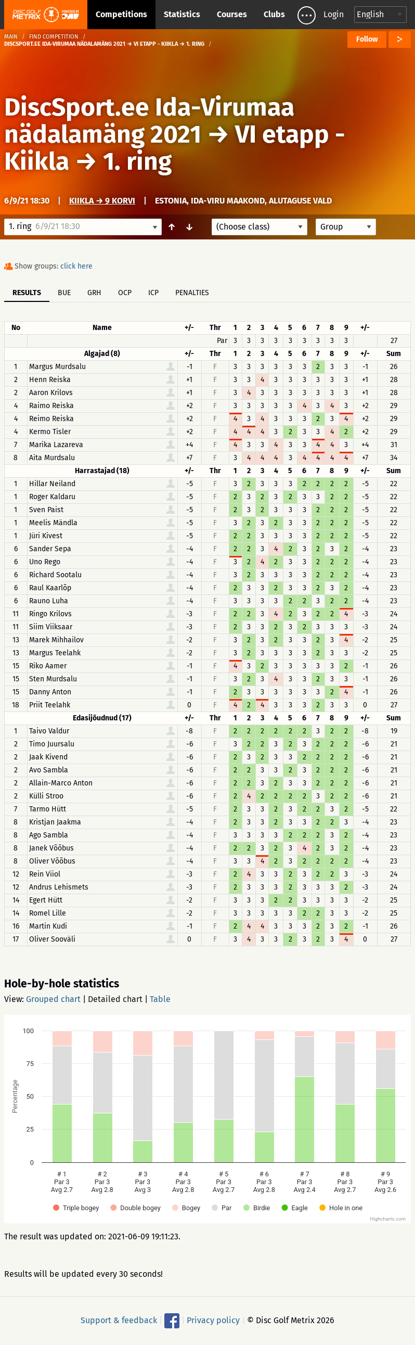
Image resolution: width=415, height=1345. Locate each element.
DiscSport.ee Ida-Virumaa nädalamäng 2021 (149, 120)
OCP (125, 292)
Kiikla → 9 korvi (102, 201)
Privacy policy (213, 1320)
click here (76, 266)
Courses (232, 14)
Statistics (182, 14)
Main (11, 36)
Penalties (192, 292)
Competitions (121, 14)
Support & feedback (119, 1320)
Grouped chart (53, 999)
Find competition (54, 36)
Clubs (274, 14)
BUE (64, 292)
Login (333, 14)
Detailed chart (115, 999)
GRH (94, 292)
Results (26, 292)
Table (160, 999)
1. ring (137, 161)
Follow (367, 39)
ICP (153, 292)
